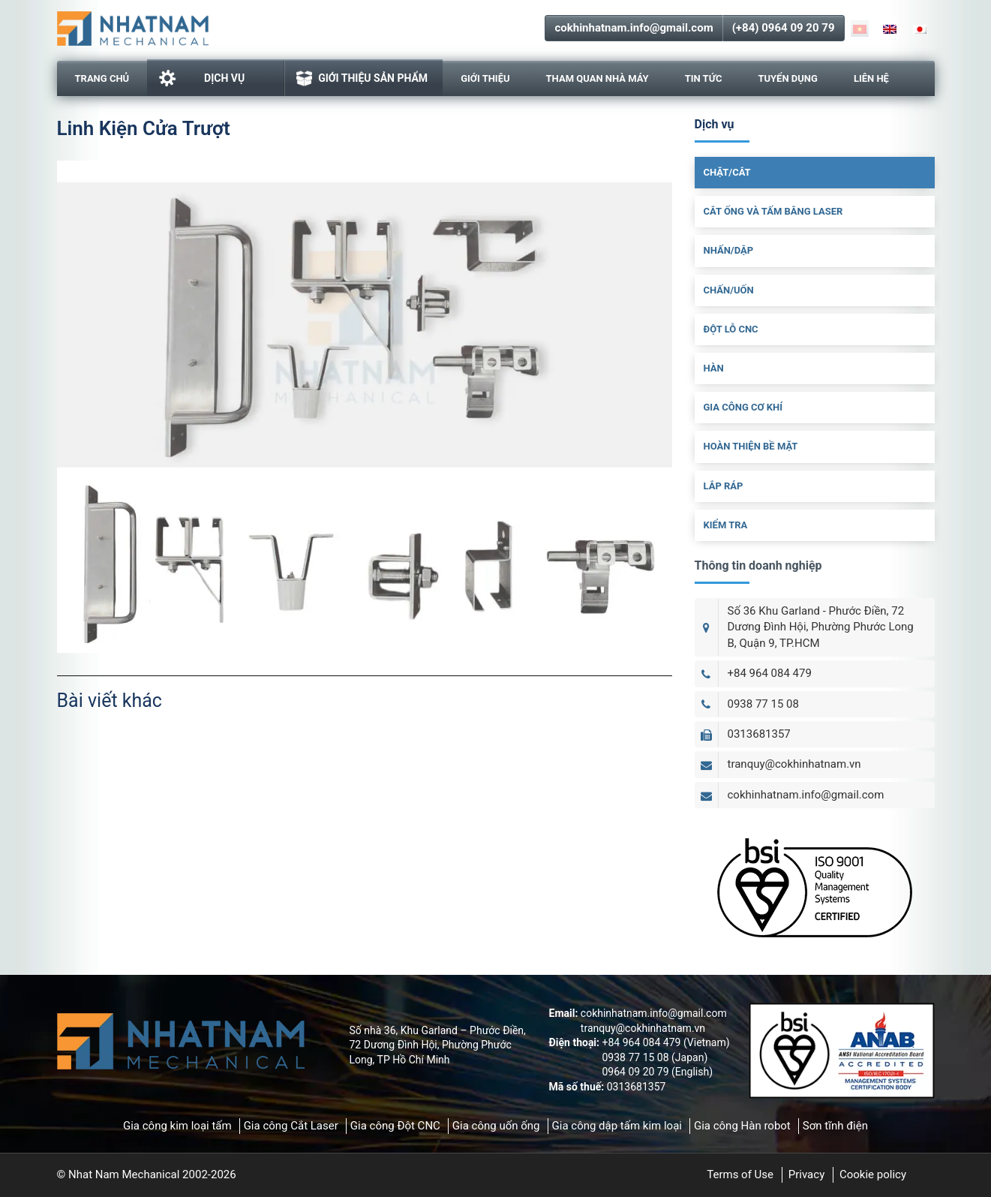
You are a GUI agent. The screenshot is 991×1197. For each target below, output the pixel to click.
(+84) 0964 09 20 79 (783, 28)
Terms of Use (740, 1174)
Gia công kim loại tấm (177, 1125)
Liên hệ (871, 78)
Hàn (714, 368)
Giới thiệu (485, 78)
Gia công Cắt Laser (291, 1125)
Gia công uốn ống (496, 1125)
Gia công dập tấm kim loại (617, 1125)
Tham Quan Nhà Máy (597, 78)
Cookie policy (872, 1174)
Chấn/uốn (729, 290)
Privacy (806, 1174)
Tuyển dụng (787, 78)
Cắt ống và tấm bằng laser (773, 211)
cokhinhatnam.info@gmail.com (633, 28)
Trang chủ (102, 78)
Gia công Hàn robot (742, 1125)
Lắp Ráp (723, 486)
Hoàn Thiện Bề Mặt (751, 446)
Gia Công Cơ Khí (743, 407)
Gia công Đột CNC (395, 1125)
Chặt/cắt (727, 172)
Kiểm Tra (726, 525)
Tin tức (703, 78)
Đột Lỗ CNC (731, 329)
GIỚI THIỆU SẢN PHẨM (362, 78)
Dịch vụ (201, 78)
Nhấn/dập (729, 250)
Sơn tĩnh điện (835, 1125)
